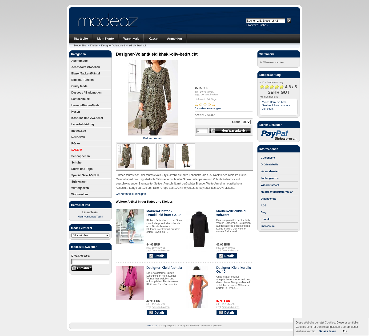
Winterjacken (80, 188)
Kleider (94, 45)
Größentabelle (269, 164)
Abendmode (79, 60)
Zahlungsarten (270, 178)
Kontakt (265, 219)
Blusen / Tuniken (82, 80)
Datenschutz (268, 198)
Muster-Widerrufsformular (277, 191)
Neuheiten (78, 137)
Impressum (268, 226)
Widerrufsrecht (270, 185)
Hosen (75, 111)
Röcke (75, 143)
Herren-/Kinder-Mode (85, 105)
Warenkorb (131, 38)
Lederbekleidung (82, 124)
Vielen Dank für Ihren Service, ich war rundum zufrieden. (276, 105)
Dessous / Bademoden (86, 92)
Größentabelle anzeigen (131, 194)
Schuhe (76, 162)
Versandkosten (209, 94)
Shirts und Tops (81, 169)
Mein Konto (105, 38)
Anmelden (174, 38)
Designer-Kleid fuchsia (164, 268)
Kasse (152, 38)
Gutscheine (268, 157)
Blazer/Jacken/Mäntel (85, 73)
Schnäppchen (80, 156)
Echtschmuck (80, 99)
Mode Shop (80, 45)
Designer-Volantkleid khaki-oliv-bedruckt (124, 45)
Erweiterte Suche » (257, 25)
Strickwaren (79, 181)
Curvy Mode (79, 86)
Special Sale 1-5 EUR (85, 175)
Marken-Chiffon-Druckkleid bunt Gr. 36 (163, 213)
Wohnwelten (79, 194)
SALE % (76, 150)
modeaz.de (78, 130)
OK (345, 331)
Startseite (81, 38)
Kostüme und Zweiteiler (87, 118)
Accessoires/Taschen (85, 67)
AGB (263, 205)
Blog (263, 212)
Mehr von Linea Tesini (90, 216)
